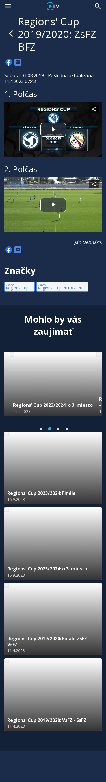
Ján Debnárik (88, 242)
